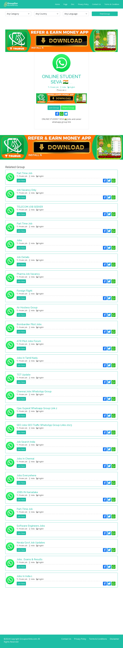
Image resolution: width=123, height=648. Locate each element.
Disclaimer (114, 639)
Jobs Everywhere (26, 475)
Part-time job (25, 509)
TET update (24, 374)
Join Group (54, 107)
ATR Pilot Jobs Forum (29, 341)
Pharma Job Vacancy (28, 273)
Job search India (26, 441)
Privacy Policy (83, 4)
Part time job (24, 173)
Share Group (68, 107)
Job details (23, 257)
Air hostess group (27, 307)
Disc (72, 4)
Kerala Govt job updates (31, 542)
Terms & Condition (111, 4)
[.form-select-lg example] (18, 14)
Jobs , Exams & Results (29, 559)
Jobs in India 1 (24, 576)
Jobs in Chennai (25, 458)
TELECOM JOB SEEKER (30, 206)
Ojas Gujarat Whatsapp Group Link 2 (37, 408)
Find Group (105, 13)
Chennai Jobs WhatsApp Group (34, 391)
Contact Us (96, 4)
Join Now (21, 180)
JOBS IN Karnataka (27, 492)
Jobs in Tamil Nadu (27, 357)
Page (65, 4)
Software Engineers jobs (31, 525)
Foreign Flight (24, 290)
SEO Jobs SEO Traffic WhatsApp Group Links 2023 (44, 425)
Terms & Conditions (98, 639)
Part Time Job (24, 223)
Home (57, 4)
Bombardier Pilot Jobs (29, 324)
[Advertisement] (61, 606)
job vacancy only (26, 190)
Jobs (19, 240)
